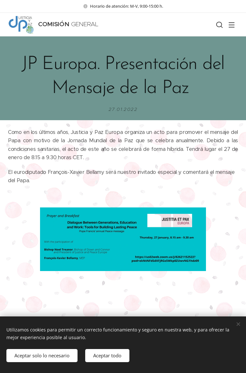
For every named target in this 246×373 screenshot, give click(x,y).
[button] (218, 25)
